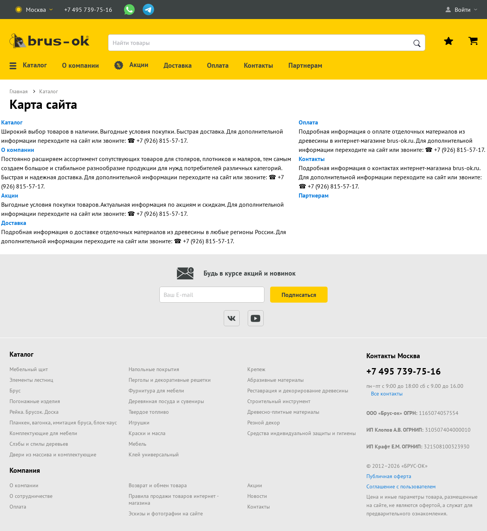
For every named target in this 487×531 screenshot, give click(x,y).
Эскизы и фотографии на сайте (166, 513)
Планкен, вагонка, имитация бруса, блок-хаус (63, 422)
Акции (9, 195)
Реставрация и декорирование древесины (297, 390)
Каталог (11, 122)
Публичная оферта (388, 476)
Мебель (137, 443)
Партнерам (314, 195)
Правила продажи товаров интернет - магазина (173, 499)
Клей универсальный (154, 454)
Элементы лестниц (31, 379)
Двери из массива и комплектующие (53, 454)
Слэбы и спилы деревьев (39, 443)
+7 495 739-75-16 (403, 371)
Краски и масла (147, 433)
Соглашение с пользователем (401, 486)
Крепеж (256, 369)
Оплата (308, 122)
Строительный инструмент (278, 401)
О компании (17, 149)
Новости (257, 496)
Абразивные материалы (275, 379)
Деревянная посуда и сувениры (166, 401)
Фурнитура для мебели (156, 390)
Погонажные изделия (35, 401)
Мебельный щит (29, 369)
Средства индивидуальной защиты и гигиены (301, 433)
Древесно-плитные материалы (283, 411)
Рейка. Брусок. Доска (34, 411)
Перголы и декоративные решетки (170, 379)
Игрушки (139, 422)
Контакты (312, 159)
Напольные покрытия (154, 369)
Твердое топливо (149, 411)
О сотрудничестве (31, 496)
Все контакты (387, 393)
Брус (15, 390)
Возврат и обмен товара (158, 485)
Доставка (13, 222)
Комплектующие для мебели (43, 433)
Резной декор (263, 422)
